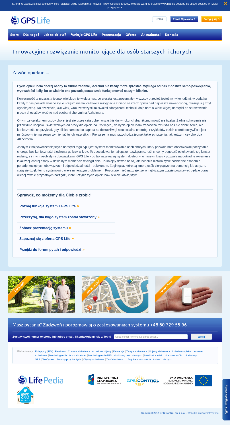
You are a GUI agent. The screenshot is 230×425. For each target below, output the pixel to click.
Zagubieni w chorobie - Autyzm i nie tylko (150, 359)
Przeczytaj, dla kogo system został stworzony (58, 217)
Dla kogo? (31, 34)
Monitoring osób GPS (100, 355)
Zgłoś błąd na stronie (226, 400)
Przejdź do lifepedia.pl (36, 375)
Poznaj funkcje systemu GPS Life (47, 206)
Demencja (118, 351)
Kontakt (171, 34)
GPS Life (30, 20)
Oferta (131, 34)
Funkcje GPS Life (83, 34)
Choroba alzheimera (79, 351)
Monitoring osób (58, 355)
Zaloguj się (211, 19)
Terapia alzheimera (136, 351)
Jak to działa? (55, 34)
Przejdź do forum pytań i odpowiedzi (50, 250)
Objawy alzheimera (159, 351)
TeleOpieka (48, 359)
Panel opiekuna (184, 19)
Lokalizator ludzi (153, 355)
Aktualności (151, 34)
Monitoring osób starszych (128, 355)
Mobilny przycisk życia (69, 359)
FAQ (50, 351)
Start (14, 34)
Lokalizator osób (172, 355)
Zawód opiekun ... (116, 359)
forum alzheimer (77, 355)
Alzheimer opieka (181, 351)
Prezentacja (111, 34)
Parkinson (60, 351)
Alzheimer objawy (101, 351)
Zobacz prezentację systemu (43, 228)
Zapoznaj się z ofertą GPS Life (44, 239)
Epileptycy (40, 351)
